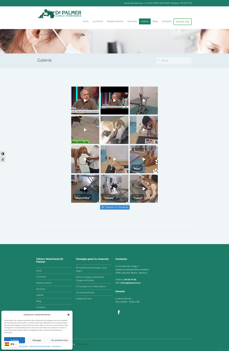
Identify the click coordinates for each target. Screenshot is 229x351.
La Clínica (98, 21)
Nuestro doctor (115, 21)
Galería (145, 21)
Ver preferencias (59, 340)
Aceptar (15, 340)
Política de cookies (20, 346)
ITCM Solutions (83, 343)
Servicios (132, 21)
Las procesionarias (83, 292)
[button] (68, 314)
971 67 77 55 (186, 3)
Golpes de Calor (82, 298)
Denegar (36, 340)
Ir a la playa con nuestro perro (89, 286)
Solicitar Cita (182, 21)
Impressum (56, 346)
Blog (155, 21)
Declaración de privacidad (39, 346)
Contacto (167, 21)
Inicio (86, 21)
